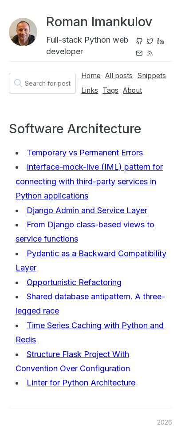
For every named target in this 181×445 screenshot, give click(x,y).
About (132, 90)
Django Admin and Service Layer (87, 210)
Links (89, 90)
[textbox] (42, 83)
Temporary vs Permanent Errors (85, 152)
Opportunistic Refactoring (74, 282)
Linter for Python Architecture (81, 382)
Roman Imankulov (99, 21)
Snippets (151, 76)
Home (91, 76)
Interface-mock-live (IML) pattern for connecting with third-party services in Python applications (89, 181)
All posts (119, 76)
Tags (110, 90)
